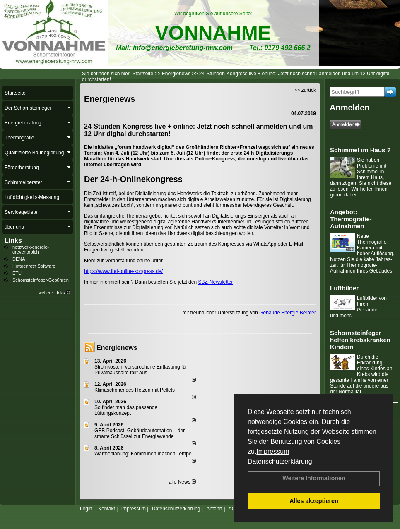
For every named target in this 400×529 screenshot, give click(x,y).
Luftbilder (344, 288)
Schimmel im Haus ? (360, 149)
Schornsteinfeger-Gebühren (40, 280)
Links (13, 240)
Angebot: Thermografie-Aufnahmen (351, 219)
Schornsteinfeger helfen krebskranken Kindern (360, 339)
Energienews (116, 347)
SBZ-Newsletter (215, 282)
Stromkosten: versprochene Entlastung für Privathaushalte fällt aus (140, 370)
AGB (234, 509)
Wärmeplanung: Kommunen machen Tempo (143, 454)
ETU (17, 272)
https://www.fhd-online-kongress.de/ (123, 271)
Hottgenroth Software (33, 265)
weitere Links (54, 292)
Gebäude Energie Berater (287, 313)
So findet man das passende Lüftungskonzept (125, 410)
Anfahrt (214, 509)
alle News (182, 482)
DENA (18, 258)
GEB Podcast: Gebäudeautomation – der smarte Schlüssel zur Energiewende (139, 433)
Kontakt (106, 509)
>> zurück (305, 90)
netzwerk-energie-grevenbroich (30, 249)
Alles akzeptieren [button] (313, 501)
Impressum (272, 451)
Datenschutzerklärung (280, 461)
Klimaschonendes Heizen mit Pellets (134, 390)
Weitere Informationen (313, 478)
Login (86, 509)
